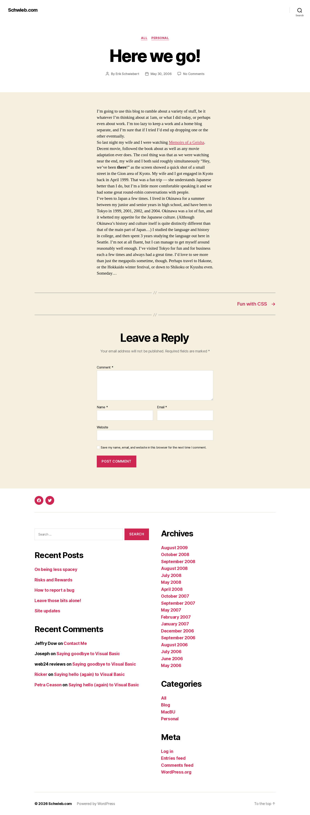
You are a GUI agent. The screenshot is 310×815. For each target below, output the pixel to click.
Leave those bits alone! (58, 600)
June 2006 (172, 658)
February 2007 (176, 617)
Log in (167, 751)
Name (102, 407)
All (144, 38)
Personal (160, 38)
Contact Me (75, 643)
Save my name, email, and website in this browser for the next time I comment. (153, 447)
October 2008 (175, 554)
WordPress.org (176, 772)
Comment (105, 367)
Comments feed (177, 765)
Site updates (47, 610)
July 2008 (171, 575)
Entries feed (173, 758)
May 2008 (171, 582)
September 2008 (178, 561)
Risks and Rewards (53, 579)
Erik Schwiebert (127, 74)
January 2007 (175, 623)
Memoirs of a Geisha (186, 142)
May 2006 (171, 665)
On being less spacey (56, 569)
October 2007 (175, 596)
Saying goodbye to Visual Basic (88, 653)
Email (162, 407)
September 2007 (178, 603)
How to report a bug (54, 590)
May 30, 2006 (161, 74)
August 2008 (174, 568)
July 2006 (171, 651)
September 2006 (178, 637)
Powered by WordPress (96, 804)
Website (102, 427)
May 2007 (171, 610)
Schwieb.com (23, 10)
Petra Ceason (48, 684)
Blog (165, 704)
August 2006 (174, 644)
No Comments (193, 74)
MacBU (168, 711)
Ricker (41, 674)
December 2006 (177, 630)
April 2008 (172, 589)
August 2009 (174, 547)
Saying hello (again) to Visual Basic (89, 674)
